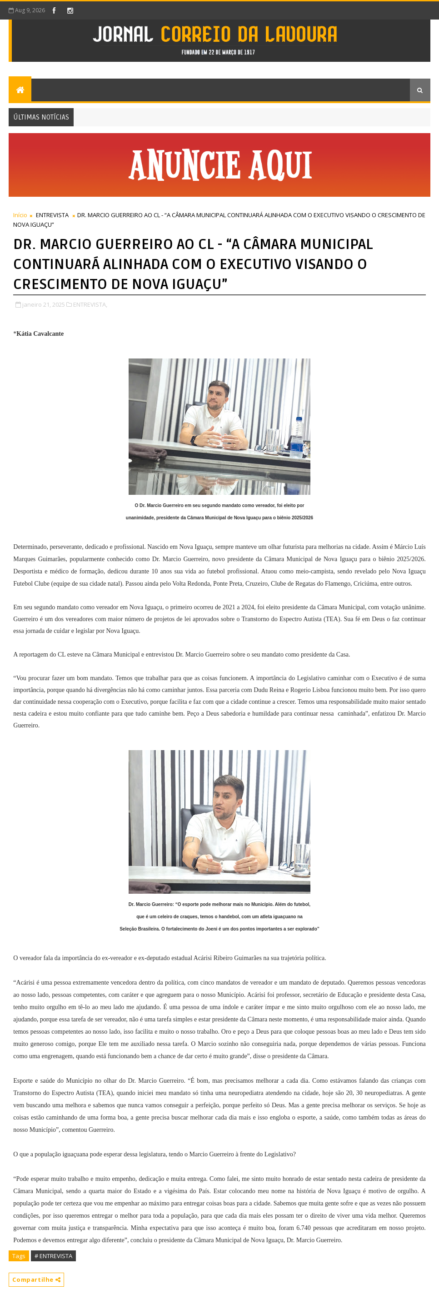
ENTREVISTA (52, 215)
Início (20, 215)
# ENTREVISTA (53, 1256)
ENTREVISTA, (90, 304)
